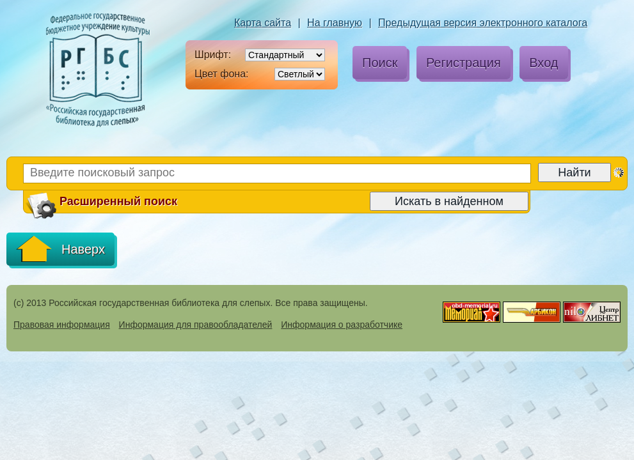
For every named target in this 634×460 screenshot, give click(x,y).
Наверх (60, 249)
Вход (543, 63)
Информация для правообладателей (196, 324)
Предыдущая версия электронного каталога (482, 22)
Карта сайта (262, 22)
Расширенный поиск (101, 201)
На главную (334, 22)
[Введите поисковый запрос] (277, 173)
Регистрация (463, 63)
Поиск (379, 63)
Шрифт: (212, 54)
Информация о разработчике (341, 324)
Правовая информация (61, 324)
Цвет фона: (221, 73)
